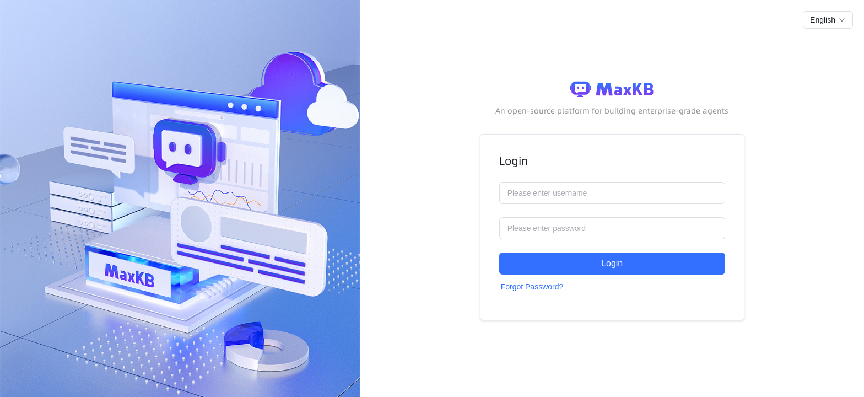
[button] (828, 20)
